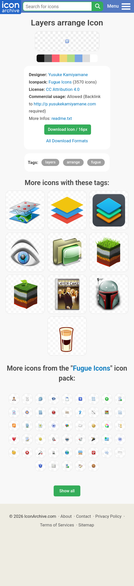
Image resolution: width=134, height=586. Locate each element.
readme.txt (61, 118)
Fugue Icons (60, 82)
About (66, 516)
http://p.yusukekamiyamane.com (65, 103)
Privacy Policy (108, 516)
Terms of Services (57, 524)
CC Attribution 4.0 (63, 89)
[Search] (97, 6)
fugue (96, 162)
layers (50, 162)
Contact (83, 516)
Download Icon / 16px (67, 129)
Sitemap (86, 524)
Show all (67, 491)
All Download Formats (67, 140)
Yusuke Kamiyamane (68, 74)
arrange (73, 162)
